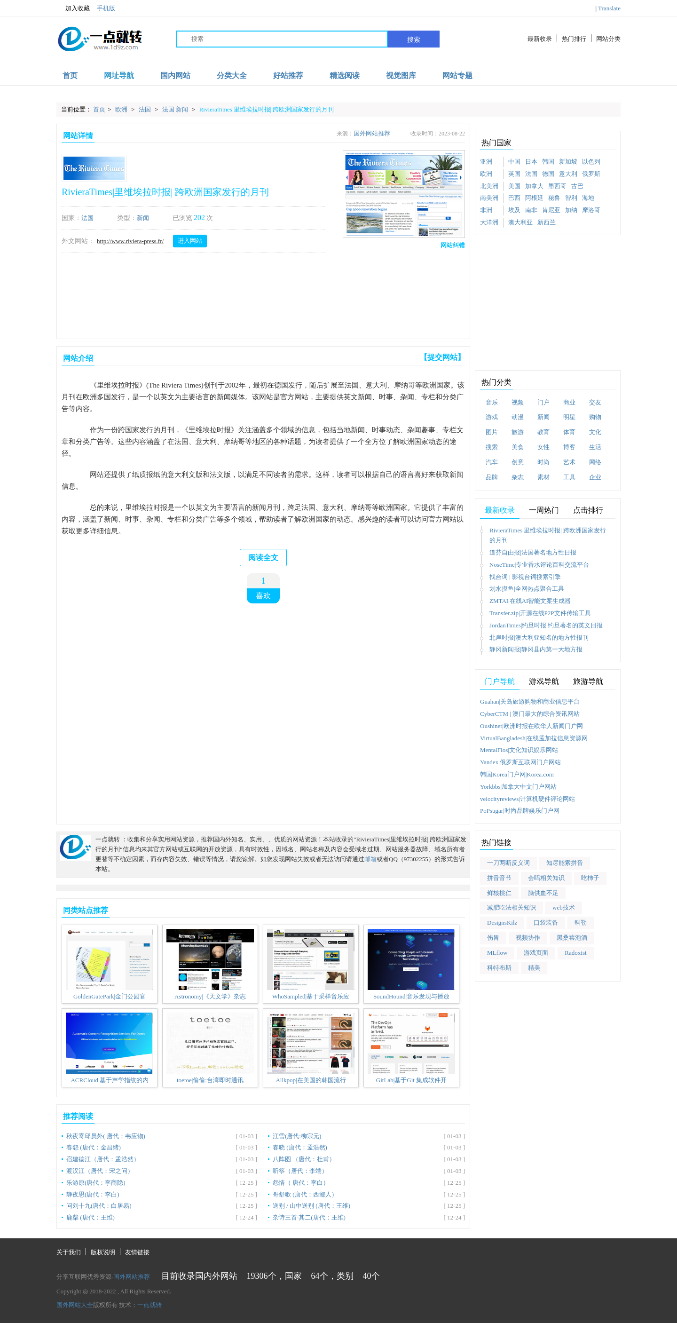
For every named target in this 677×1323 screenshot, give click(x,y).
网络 (595, 462)
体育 (569, 432)
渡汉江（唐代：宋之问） (100, 1170)
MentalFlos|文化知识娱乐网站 (519, 749)
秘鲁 (554, 197)
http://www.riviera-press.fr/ (130, 241)
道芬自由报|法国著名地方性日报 (532, 552)
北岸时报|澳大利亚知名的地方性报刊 (539, 637)
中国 (514, 161)
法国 (145, 109)
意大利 (568, 173)
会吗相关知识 (546, 877)
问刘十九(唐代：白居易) (99, 1205)
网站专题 (457, 75)
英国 (514, 173)
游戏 (492, 416)
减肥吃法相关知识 (511, 907)
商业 (569, 402)
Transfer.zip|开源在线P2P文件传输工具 (540, 613)
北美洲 (489, 186)
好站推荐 (288, 75)
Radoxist (575, 952)
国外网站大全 (74, 1304)
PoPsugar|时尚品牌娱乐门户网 (519, 810)
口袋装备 (546, 922)
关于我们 (68, 1252)
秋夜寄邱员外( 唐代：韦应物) (105, 1136)
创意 (518, 462)
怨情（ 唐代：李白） (301, 1182)
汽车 (492, 462)
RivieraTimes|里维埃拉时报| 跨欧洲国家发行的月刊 (266, 109)
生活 (595, 447)
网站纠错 (453, 245)
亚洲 (486, 161)
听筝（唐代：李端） (300, 1170)
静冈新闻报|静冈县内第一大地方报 (536, 649)
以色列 (591, 161)
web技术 (563, 907)
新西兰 (546, 222)
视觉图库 (401, 75)
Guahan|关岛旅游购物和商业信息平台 (530, 701)
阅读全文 (263, 558)
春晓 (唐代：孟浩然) (300, 1147)
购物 (595, 416)
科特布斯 (499, 967)
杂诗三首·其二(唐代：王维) (309, 1217)
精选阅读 (345, 75)
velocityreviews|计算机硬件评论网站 (527, 798)
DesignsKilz (502, 922)
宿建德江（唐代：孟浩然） (103, 1159)
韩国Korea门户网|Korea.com (517, 774)
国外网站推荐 (372, 133)
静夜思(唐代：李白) (92, 1194)
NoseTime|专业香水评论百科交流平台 (539, 564)
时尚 (543, 462)
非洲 (486, 210)
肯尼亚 (551, 210)
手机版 (106, 8)
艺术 (569, 462)
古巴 (577, 186)
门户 (543, 402)
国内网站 (175, 75)
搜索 (413, 39)
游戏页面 (536, 952)
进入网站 (190, 240)
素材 (543, 477)
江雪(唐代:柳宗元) (297, 1136)
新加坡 (568, 161)
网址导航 (119, 75)
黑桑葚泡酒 (572, 937)
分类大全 (232, 75)
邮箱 (370, 859)
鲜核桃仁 (499, 892)
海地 (588, 197)
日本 (531, 161)
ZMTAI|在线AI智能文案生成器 (530, 600)
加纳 (571, 210)
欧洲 (122, 109)
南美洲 (489, 197)
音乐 (492, 402)
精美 (534, 967)
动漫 (518, 416)
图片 (492, 432)
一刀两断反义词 (508, 862)
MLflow (497, 952)
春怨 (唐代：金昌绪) (93, 1147)
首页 (70, 75)
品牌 (492, 477)
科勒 (581, 922)
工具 (569, 477)
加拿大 (534, 186)
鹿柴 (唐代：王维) (90, 1217)
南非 (531, 210)
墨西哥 (557, 186)
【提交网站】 (442, 357)
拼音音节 (499, 877)
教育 (543, 432)
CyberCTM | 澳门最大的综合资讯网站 (530, 713)
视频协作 (528, 937)
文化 (595, 432)
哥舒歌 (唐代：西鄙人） (305, 1194)
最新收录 (539, 38)
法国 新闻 (176, 109)
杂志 (518, 477)
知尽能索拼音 (564, 862)
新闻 (143, 218)
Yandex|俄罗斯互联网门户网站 (520, 762)
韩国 (548, 161)
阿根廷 (534, 197)
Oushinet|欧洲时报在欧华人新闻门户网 (531, 725)
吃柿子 (590, 877)
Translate (609, 8)
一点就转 (149, 1304)
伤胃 (493, 937)
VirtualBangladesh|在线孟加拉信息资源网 (534, 738)
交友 (595, 402)
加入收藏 (73, 8)
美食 (518, 447)
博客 (569, 447)
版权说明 (103, 1252)
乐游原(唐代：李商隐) (96, 1182)
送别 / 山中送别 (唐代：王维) (311, 1205)
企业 (595, 477)
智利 (571, 197)
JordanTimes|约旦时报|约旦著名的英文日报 (546, 625)
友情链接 (137, 1252)
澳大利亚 (520, 222)
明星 (569, 416)
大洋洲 (489, 222)
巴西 (514, 197)
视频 (518, 402)
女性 (543, 447)
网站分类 (608, 38)
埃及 (514, 210)
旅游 (518, 432)
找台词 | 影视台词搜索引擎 (525, 576)
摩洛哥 (591, 210)
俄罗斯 (591, 173)
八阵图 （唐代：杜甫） (304, 1159)
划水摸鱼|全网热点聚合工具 (526, 588)
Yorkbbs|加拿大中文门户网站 (518, 786)
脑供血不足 (543, 892)
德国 (548, 173)
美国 (514, 186)
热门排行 (574, 38)
